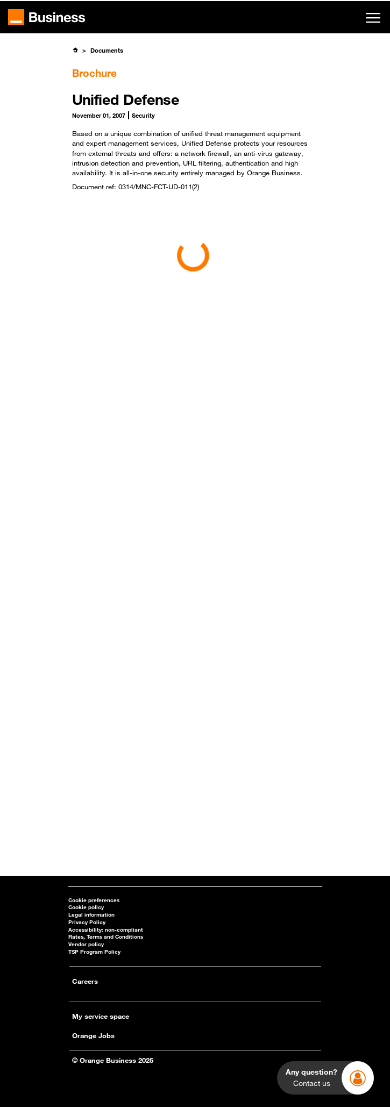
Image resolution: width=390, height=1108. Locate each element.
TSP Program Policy (94, 951)
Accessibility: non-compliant (105, 929)
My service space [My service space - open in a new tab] (100, 1016)
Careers (85, 981)
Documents (106, 50)
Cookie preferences (93, 900)
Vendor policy (86, 944)
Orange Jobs (93, 1035)
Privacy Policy (86, 922)
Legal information (91, 914)
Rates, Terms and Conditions (105, 936)
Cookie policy (86, 907)
